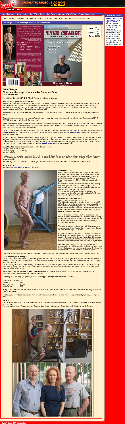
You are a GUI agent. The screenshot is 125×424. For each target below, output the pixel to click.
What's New (71, 14)
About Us (28, 14)
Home (3, 14)
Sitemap (62, 14)
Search (19, 14)
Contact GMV (21, 423)
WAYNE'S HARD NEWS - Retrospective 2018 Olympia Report (114, 20)
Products (10, 14)
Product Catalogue (9, 18)
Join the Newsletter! (86, 14)
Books (20, 18)
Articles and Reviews (114, 15)
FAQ (36, 14)
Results (54, 14)
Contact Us (44, 14)
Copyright (11, 423)
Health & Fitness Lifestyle (34, 18)
